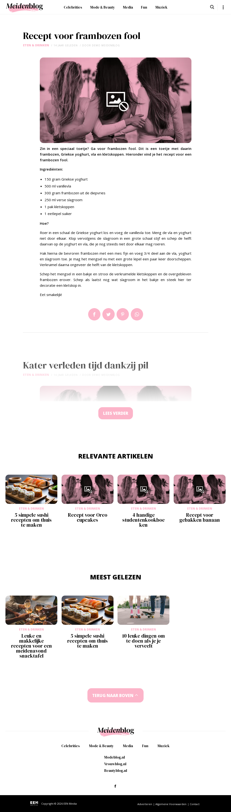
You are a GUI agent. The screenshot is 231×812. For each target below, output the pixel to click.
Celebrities (73, 7)
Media (128, 7)
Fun (144, 7)
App (137, 314)
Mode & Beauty (102, 7)
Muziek (161, 7)
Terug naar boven (112, 695)
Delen (94, 314)
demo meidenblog (106, 45)
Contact (194, 804)
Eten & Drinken (36, 45)
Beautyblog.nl (115, 770)
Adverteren (144, 804)
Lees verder (115, 413)
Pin (123, 314)
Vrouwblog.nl (115, 763)
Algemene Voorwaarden (170, 804)
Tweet (108, 314)
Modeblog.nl (114, 757)
